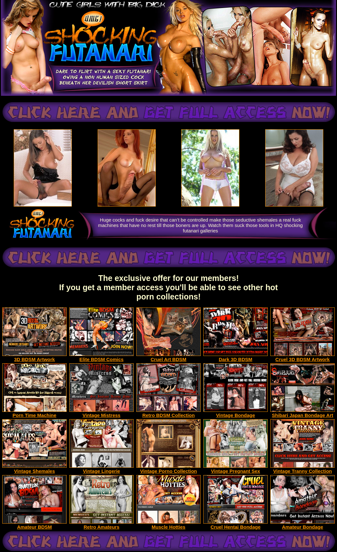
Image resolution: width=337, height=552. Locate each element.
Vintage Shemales (34, 469)
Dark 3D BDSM (235, 357)
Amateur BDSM (34, 525)
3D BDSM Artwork (34, 357)
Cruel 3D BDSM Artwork (302, 357)
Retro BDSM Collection (168, 413)
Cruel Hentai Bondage (235, 525)
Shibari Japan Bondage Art (302, 413)
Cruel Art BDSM (168, 357)
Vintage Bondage (235, 413)
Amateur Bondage (302, 525)
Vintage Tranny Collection (302, 469)
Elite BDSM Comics (101, 357)
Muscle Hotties (168, 525)
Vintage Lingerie (101, 469)
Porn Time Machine (34, 413)
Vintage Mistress (101, 413)
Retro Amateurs (101, 525)
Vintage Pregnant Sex (235, 469)
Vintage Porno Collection (168, 469)
